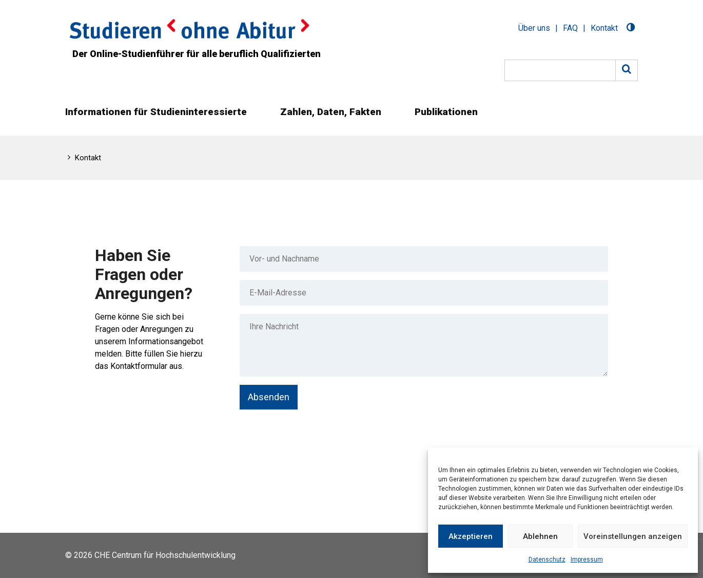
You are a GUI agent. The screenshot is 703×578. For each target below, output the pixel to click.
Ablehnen (540, 536)
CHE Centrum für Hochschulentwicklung (165, 555)
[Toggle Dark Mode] (630, 28)
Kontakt (604, 28)
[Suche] (560, 70)
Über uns (534, 28)
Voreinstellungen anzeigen (632, 536)
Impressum (587, 559)
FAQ (570, 28)
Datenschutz (547, 559)
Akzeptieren (470, 536)
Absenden (268, 396)
